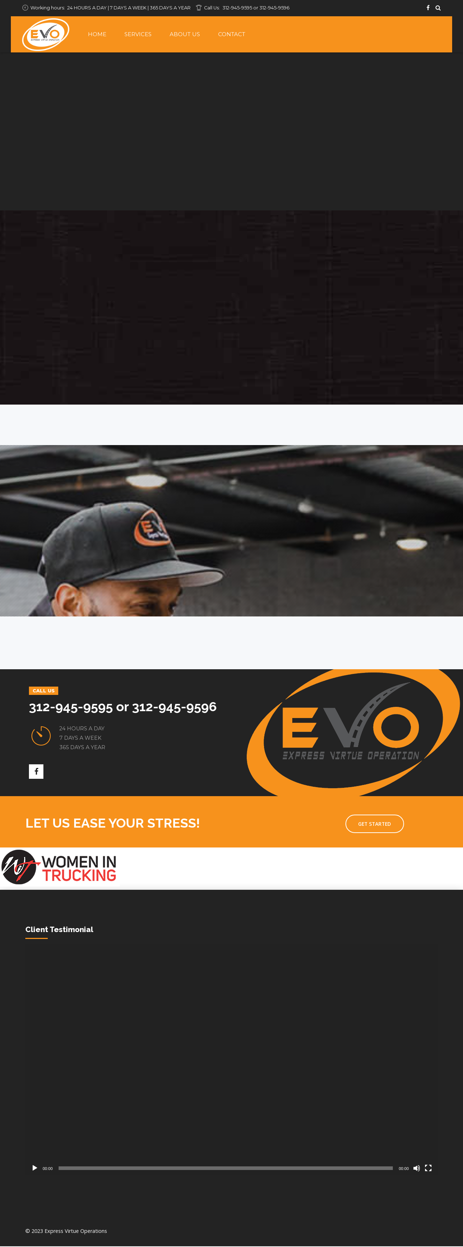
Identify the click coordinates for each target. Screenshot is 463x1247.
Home (97, 34)
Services (138, 34)
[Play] (34, 1169)
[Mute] (416, 1169)
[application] (231, 1060)
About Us (185, 34)
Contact (231, 34)
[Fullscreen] (428, 1169)
